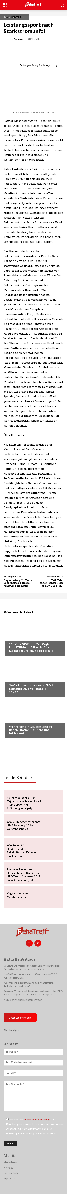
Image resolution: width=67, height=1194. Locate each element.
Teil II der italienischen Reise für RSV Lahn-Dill (51, 583)
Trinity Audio (38, 65)
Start (5, 16)
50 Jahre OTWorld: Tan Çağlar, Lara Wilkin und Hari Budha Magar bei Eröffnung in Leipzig (31, 647)
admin (18, 39)
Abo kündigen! (12, 1030)
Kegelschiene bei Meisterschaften (23, 999)
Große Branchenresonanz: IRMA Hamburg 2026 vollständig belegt (31, 689)
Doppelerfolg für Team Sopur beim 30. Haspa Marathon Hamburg (18, 583)
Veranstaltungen (20, 637)
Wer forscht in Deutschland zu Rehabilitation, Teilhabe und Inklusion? (30, 730)
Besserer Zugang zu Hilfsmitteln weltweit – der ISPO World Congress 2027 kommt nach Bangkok (24, 875)
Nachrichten (17, 16)
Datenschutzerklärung (37, 1119)
